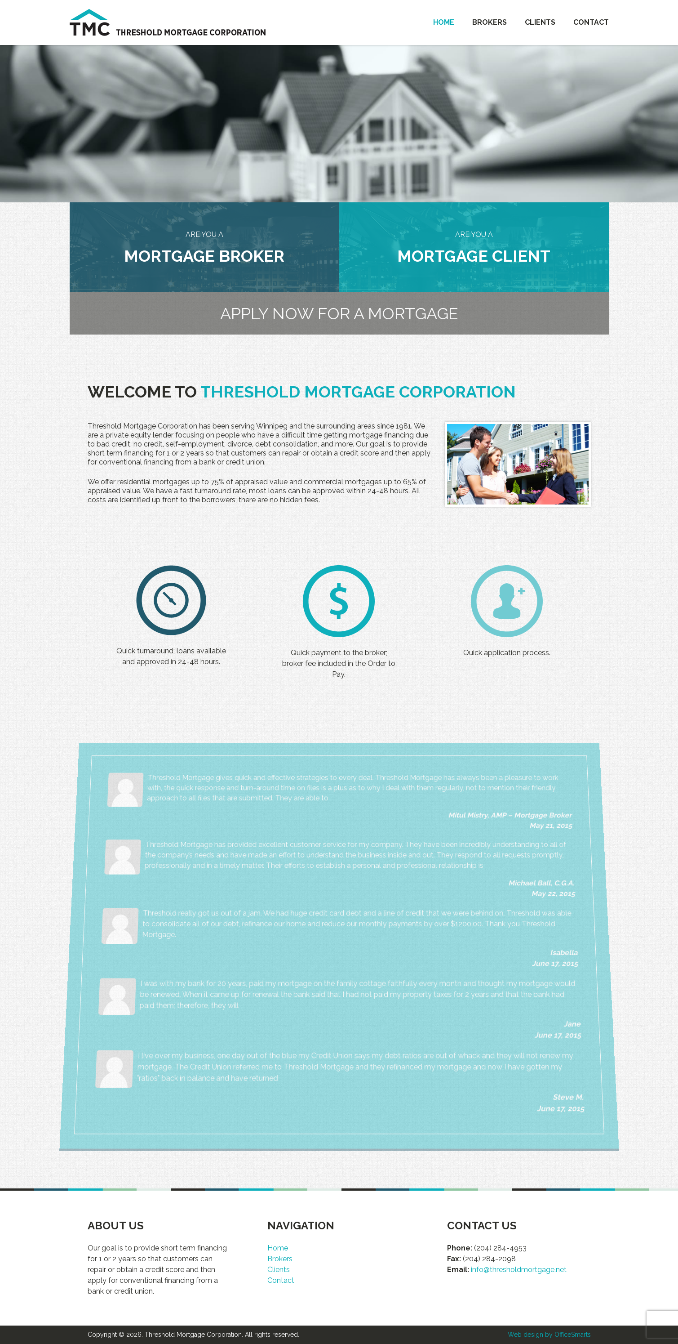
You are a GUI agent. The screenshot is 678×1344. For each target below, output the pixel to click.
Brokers (489, 22)
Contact (591, 22)
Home (443, 22)
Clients (540, 22)
